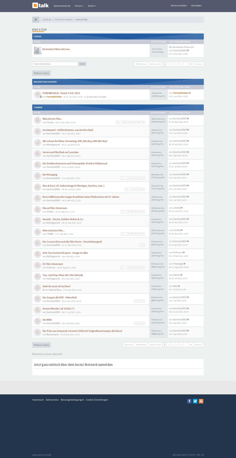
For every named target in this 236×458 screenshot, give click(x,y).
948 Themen (141, 64)
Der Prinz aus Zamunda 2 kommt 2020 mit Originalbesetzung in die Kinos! (82, 331)
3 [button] (172, 64)
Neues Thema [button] (41, 73)
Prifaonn (177, 252)
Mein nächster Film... (54, 230)
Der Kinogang (50, 174)
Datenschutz (52, 399)
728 (138, 122)
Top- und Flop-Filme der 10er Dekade (63, 275)
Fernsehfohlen (54, 96)
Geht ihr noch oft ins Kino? (57, 286)
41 (139, 211)
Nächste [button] (198, 64)
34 (143, 178)
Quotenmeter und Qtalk (96, 97)
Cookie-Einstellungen (97, 399)
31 (132, 178)
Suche (92, 5)
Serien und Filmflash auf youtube (61, 152)
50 (136, 234)
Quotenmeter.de (62, 5)
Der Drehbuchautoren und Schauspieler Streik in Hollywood (75, 163)
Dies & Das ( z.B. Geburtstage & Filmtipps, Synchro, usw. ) (73, 185)
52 (143, 234)
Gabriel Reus (55, 289)
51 (139, 234)
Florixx (50, 122)
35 (143, 267)
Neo (175, 286)
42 (143, 211)
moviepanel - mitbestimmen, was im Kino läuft (68, 130)
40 (136, 211)
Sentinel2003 (179, 50)
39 (132, 211)
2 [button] (168, 64)
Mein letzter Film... (52, 118)
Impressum (38, 399)
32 (136, 178)
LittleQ (176, 207)
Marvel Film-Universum (55, 208)
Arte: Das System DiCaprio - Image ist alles (65, 252)
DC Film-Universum (53, 264)
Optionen (129, 344)
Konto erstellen (179, 5)
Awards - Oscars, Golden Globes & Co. (63, 219)
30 (128, 178)
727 (133, 122)
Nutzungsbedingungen (72, 399)
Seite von (155, 64)
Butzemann (53, 334)
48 (128, 234)
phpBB (48, 455)
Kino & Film (39, 29)
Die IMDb (47, 319)
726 (129, 122)
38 (128, 211)
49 (132, 234)
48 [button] (191, 64)
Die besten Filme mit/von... (56, 49)
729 (142, 122)
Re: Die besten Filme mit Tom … (185, 47)
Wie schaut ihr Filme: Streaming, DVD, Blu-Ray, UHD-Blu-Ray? (75, 141)
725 (124, 122)
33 (139, 178)
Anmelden (196, 5)
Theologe (178, 263)
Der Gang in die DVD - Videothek (60, 297)
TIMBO (50, 233)
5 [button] (181, 64)
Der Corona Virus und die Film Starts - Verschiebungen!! (72, 241)
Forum (79, 5)
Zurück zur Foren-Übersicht (47, 354)
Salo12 (176, 274)
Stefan (50, 211)
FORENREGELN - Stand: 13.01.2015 (61, 93)
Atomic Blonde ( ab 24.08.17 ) (59, 308)
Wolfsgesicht (53, 144)
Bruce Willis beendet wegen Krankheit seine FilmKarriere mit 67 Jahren (81, 197)
